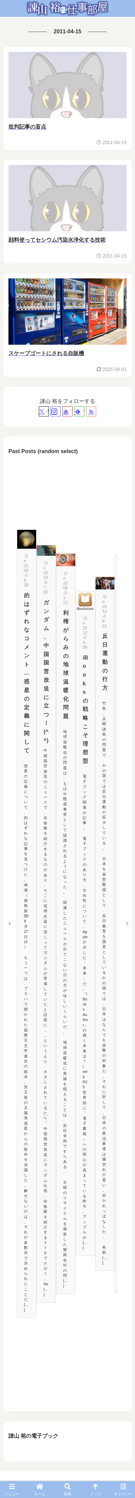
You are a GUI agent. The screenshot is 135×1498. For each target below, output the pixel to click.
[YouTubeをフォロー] (67, 411)
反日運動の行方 (105, 662)
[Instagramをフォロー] (56, 411)
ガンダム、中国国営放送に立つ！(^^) (46, 671)
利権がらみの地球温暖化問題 (66, 664)
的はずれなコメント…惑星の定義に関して (26, 672)
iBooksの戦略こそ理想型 (85, 709)
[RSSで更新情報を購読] (91, 411)
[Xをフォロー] (44, 411)
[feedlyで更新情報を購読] (79, 411)
